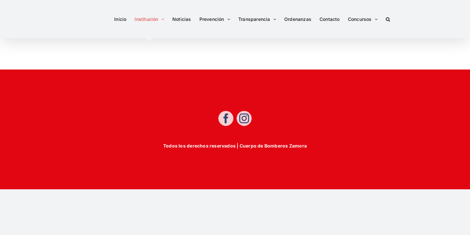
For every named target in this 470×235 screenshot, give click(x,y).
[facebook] (225, 119)
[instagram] (244, 119)
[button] (396, 19)
